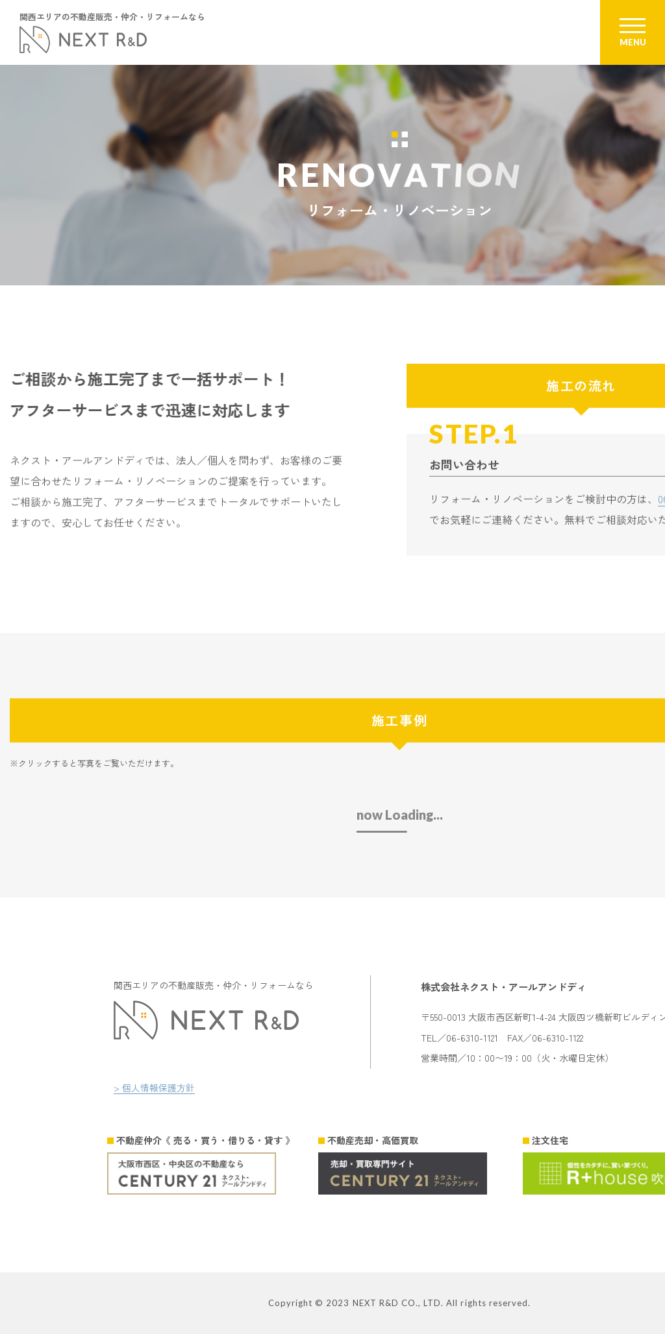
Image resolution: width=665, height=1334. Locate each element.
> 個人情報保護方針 (154, 1087)
